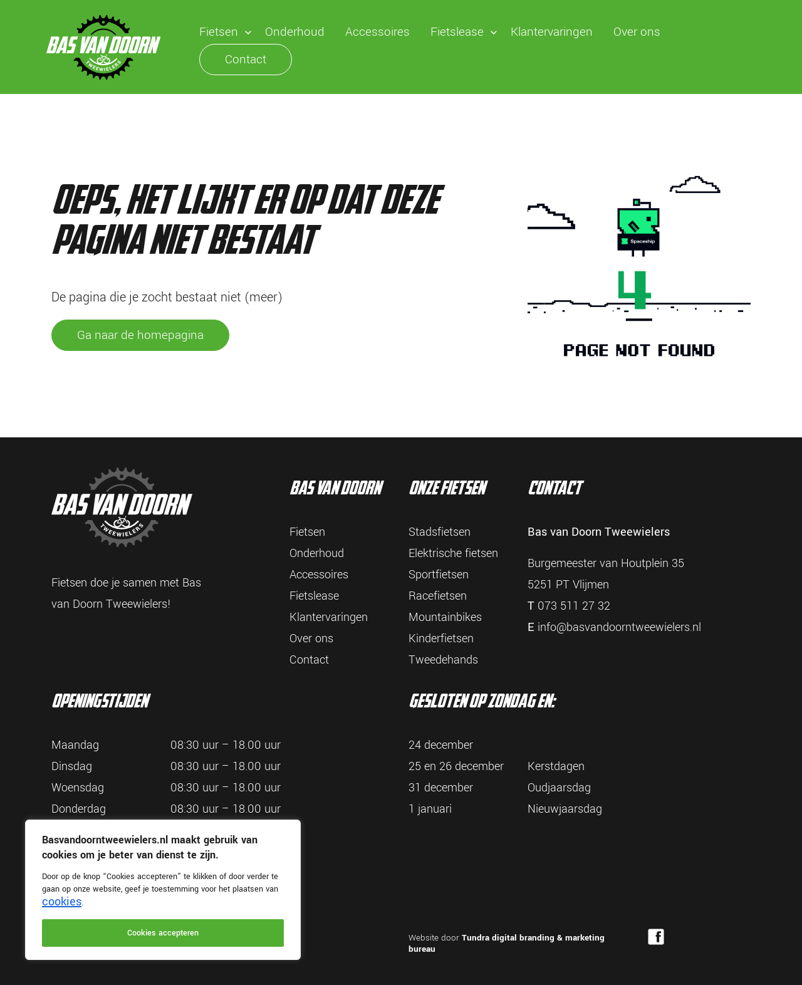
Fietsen (218, 32)
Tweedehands (443, 660)
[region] (163, 890)
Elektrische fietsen (453, 553)
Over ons (636, 32)
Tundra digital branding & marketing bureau (507, 943)
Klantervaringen (552, 32)
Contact (245, 59)
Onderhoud (295, 32)
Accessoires (377, 32)
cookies (61, 902)
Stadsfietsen (440, 532)
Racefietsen (438, 596)
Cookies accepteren (163, 933)
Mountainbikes (445, 617)
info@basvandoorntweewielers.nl (619, 627)
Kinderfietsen (441, 638)
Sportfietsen (439, 574)
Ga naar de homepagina (140, 335)
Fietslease (457, 32)
